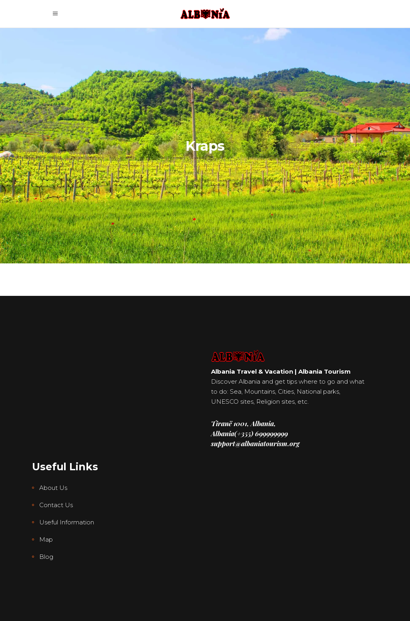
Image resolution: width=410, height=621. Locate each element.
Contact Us (56, 505)
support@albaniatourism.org (255, 443)
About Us (53, 488)
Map (46, 539)
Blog (46, 556)
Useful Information (66, 522)
